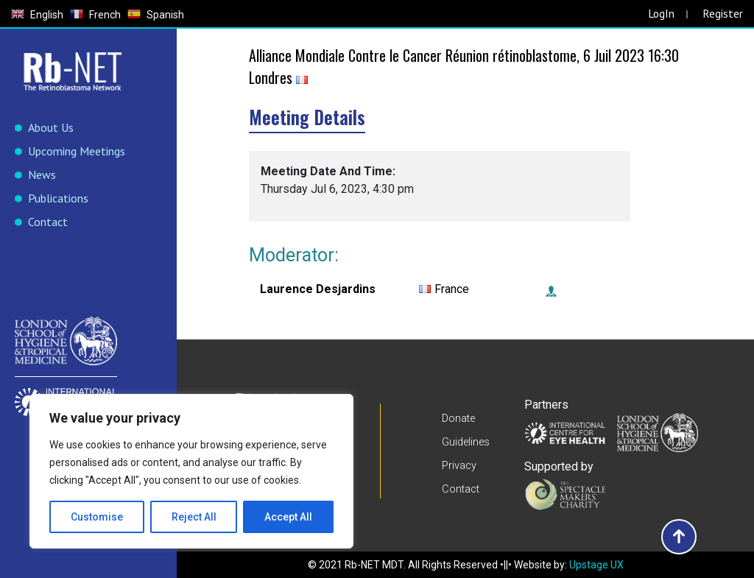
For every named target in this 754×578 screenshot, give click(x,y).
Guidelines (466, 442)
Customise (97, 517)
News (42, 174)
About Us (51, 127)
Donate (458, 420)
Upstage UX (596, 565)
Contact (48, 221)
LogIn (660, 13)
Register (722, 13)
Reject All (194, 517)
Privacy (459, 465)
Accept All (288, 517)
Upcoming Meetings (76, 151)
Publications (58, 198)
